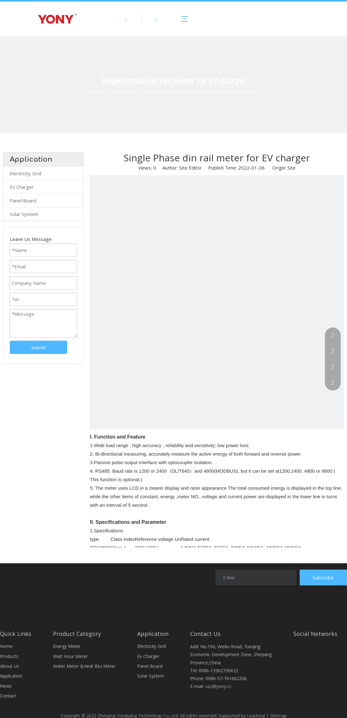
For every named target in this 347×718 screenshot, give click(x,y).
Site (291, 168)
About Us (9, 666)
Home (6, 646)
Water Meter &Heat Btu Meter (84, 666)
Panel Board (23, 200)
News (6, 686)
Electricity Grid (25, 173)
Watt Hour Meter (70, 656)
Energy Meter (66, 646)
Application (11, 676)
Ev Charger (22, 187)
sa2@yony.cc (218, 686)
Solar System (24, 214)
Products (9, 656)
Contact (8, 696)
